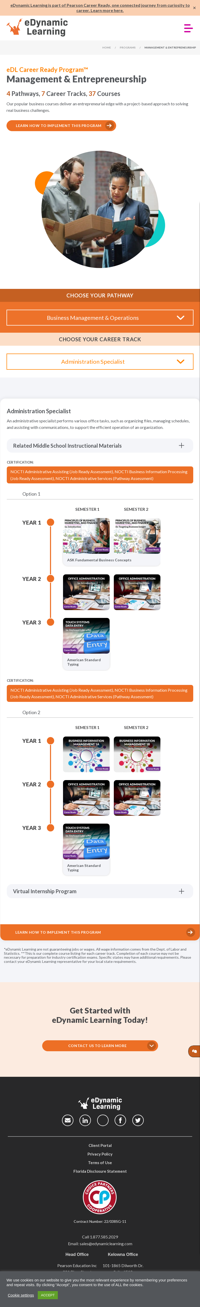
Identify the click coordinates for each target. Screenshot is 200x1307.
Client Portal (100, 1145)
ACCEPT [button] (48, 1295)
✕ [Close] (194, 8)
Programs (128, 47)
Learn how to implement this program (59, 125)
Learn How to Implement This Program (58, 932)
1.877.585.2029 (104, 1236)
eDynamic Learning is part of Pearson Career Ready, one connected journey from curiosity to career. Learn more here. (100, 8)
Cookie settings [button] (21, 1295)
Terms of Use (100, 1162)
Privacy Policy (100, 1154)
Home (106, 47)
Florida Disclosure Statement (100, 1171)
